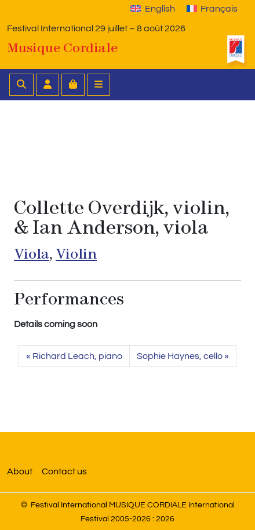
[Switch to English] (152, 9)
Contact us (64, 471)
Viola (31, 254)
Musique (62, 47)
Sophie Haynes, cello (180, 356)
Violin (76, 254)
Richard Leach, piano (77, 356)
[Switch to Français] (212, 9)
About (19, 471)
